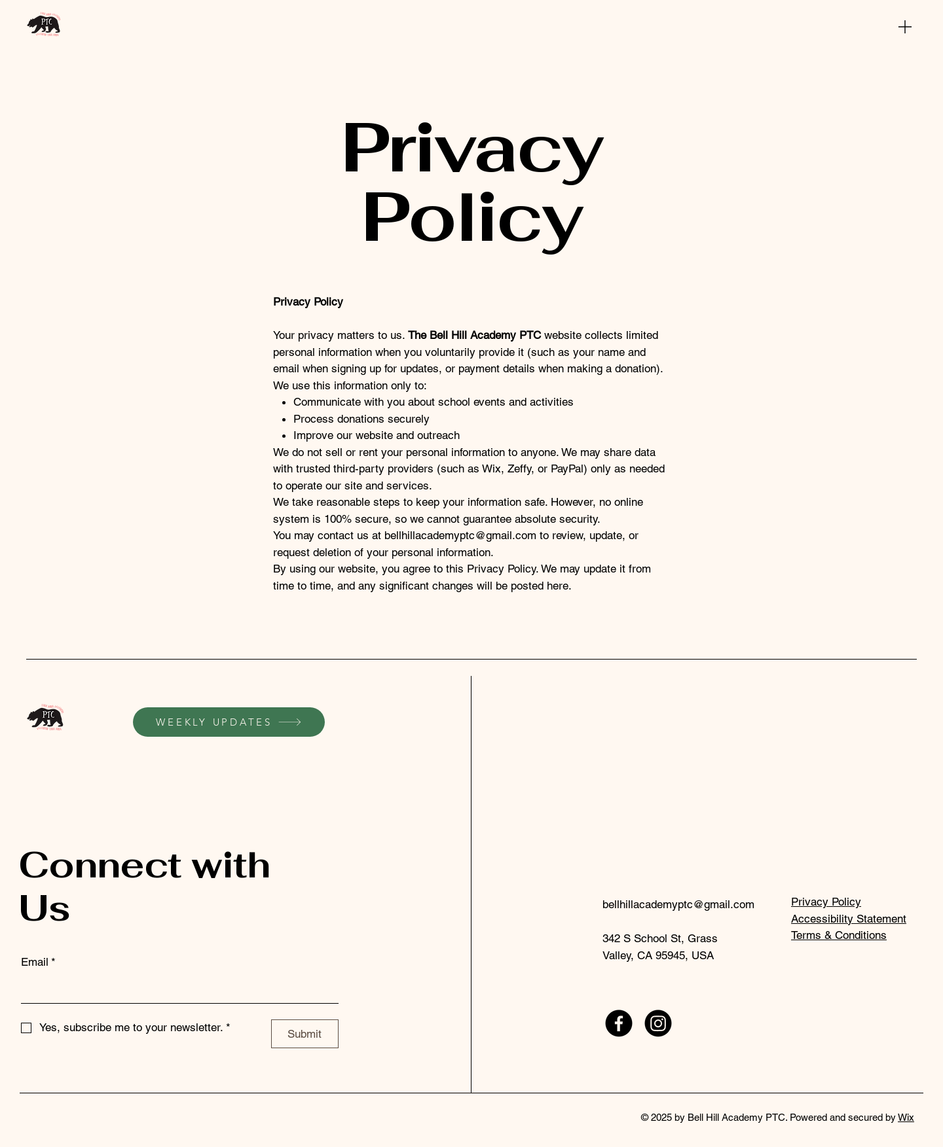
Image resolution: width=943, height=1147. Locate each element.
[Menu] (905, 26)
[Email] (176, 990)
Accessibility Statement (848, 918)
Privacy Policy (826, 901)
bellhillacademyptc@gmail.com (460, 535)
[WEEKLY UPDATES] (229, 722)
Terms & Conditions (839, 935)
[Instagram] (658, 1023)
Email (38, 962)
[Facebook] (618, 1023)
